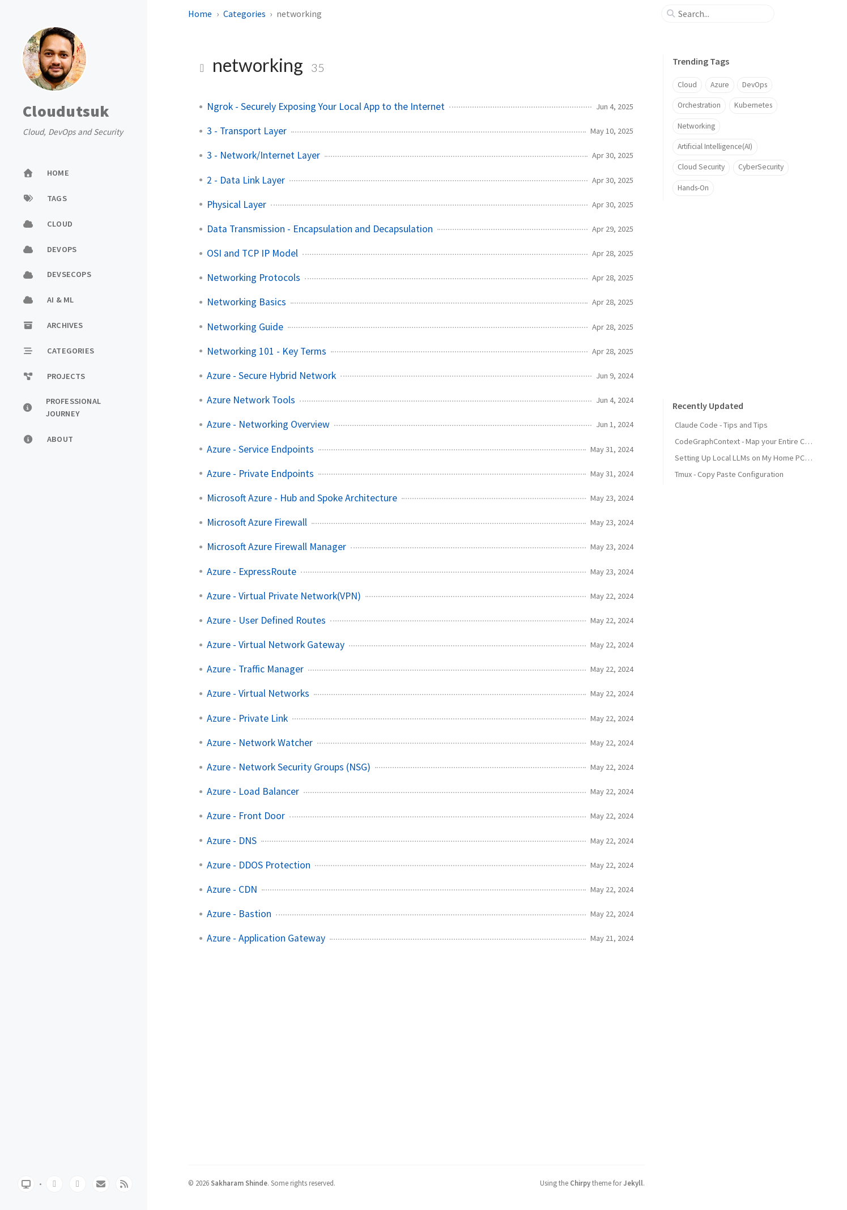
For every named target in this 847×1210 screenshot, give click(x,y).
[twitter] (78, 1184)
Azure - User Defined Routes (266, 620)
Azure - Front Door (246, 815)
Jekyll (633, 1182)
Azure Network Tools (251, 400)
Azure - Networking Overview (268, 424)
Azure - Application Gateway (266, 938)
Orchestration (699, 105)
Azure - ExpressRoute (251, 571)
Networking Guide (245, 327)
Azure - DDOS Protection (258, 865)
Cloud (687, 85)
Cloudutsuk (66, 111)
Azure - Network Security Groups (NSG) (289, 767)
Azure (719, 85)
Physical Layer (236, 204)
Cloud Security (701, 167)
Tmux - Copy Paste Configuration (729, 474)
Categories (244, 13)
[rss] (124, 1184)
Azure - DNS (232, 840)
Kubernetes (753, 105)
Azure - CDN (232, 889)
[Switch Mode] (26, 1184)
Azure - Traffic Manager (255, 669)
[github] (54, 1184)
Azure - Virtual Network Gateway (275, 644)
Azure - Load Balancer (253, 791)
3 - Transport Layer (247, 131)
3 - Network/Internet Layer (263, 155)
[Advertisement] (748, 288)
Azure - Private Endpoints (260, 473)
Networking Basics (246, 302)
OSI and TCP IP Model (252, 253)
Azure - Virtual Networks (258, 693)
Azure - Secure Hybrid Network (271, 375)
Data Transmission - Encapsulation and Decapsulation (320, 229)
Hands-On (693, 188)
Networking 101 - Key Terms (266, 351)
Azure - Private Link (247, 718)
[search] (722, 13)
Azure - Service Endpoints (260, 449)
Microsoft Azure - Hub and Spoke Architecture (302, 498)
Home (200, 13)
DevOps (754, 85)
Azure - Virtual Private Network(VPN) (284, 596)
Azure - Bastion (239, 914)
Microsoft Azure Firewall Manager (276, 546)
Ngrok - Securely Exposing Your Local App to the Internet (326, 106)
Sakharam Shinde (239, 1182)
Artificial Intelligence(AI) (715, 146)
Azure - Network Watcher (260, 742)
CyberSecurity (761, 167)
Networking (696, 126)
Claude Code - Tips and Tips (721, 425)
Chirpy (580, 1182)
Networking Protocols (253, 277)
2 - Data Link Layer (246, 180)
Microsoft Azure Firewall (257, 522)
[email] (101, 1184)
